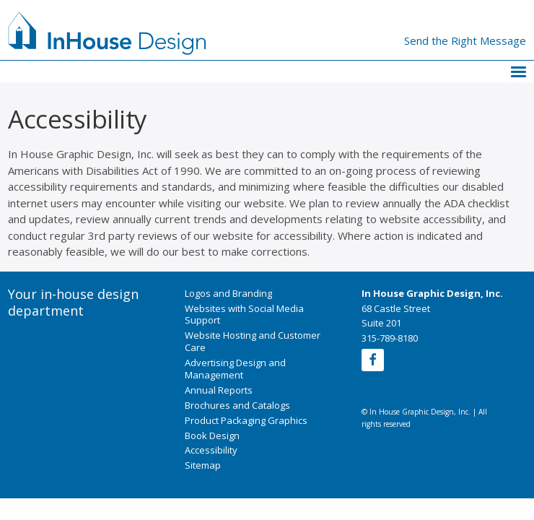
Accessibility (211, 449)
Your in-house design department (73, 302)
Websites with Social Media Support (244, 314)
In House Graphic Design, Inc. (432, 293)
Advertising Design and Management (235, 368)
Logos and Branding (228, 293)
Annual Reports (219, 390)
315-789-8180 (390, 338)
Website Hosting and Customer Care (252, 341)
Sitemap (203, 465)
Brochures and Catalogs (237, 405)
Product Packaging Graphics (246, 420)
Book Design (212, 435)
